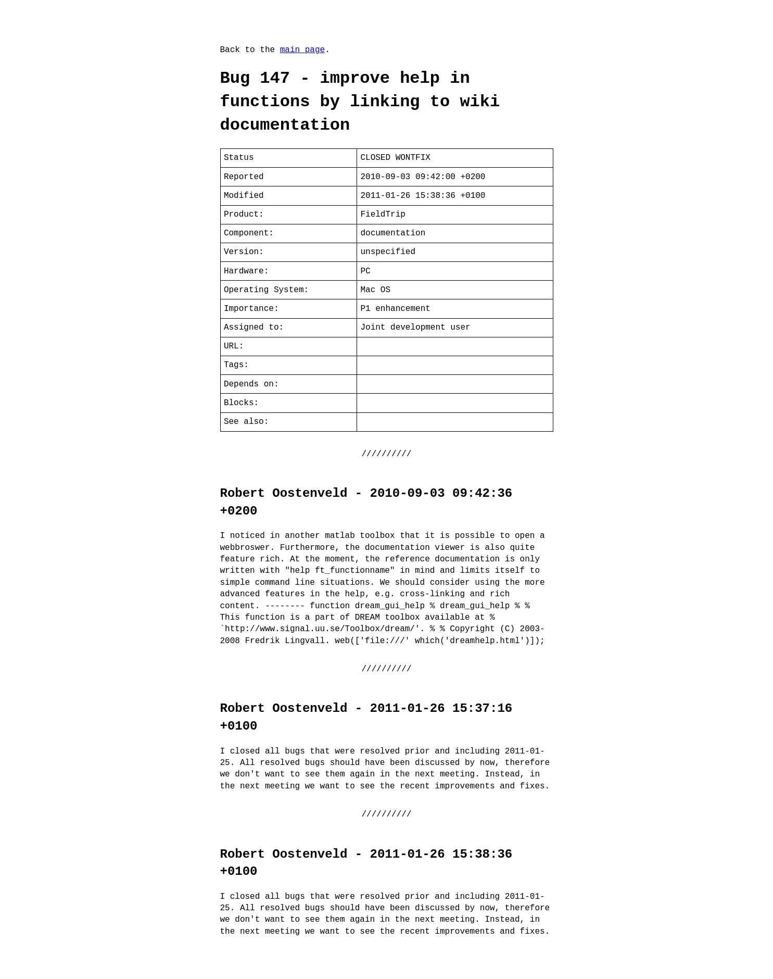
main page (302, 50)
